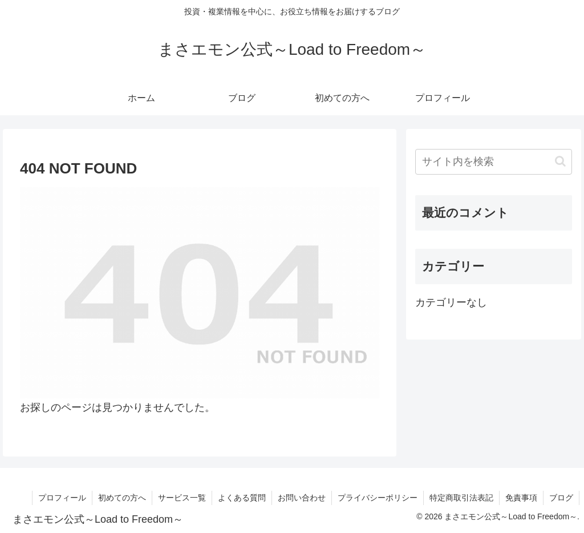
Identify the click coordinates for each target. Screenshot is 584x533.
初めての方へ (122, 497)
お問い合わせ (302, 497)
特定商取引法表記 (461, 497)
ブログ (561, 497)
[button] (560, 161)
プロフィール (62, 497)
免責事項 (521, 497)
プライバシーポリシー (377, 497)
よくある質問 (242, 497)
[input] (493, 162)
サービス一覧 (182, 497)
